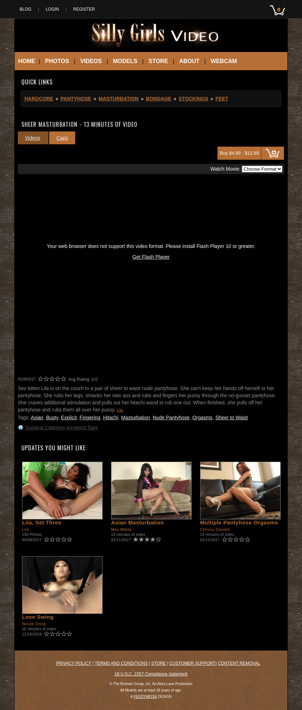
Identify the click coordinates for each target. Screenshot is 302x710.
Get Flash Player (151, 257)
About (189, 61)
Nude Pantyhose (171, 417)
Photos (57, 61)
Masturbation (119, 99)
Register (84, 9)
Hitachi (110, 417)
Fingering (89, 417)
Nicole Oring (34, 624)
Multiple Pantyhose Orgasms (239, 522)
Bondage (159, 99)
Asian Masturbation (137, 522)
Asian (37, 417)
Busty (52, 417)
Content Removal (239, 663)
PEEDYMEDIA (145, 697)
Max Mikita (121, 529)
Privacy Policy (73, 663)
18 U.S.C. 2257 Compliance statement (151, 674)
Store (158, 61)
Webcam (224, 61)
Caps (62, 138)
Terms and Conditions (121, 663)
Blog (25, 9)
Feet (221, 99)
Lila (120, 410)
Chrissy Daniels (215, 529)
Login (52, 9)
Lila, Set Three (41, 522)
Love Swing (37, 617)
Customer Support (193, 663)
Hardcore (39, 99)
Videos (90, 61)
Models (125, 61)
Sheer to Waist (231, 417)
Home (26, 61)
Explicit (69, 417)
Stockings (193, 99)
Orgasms (202, 417)
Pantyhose (76, 99)
